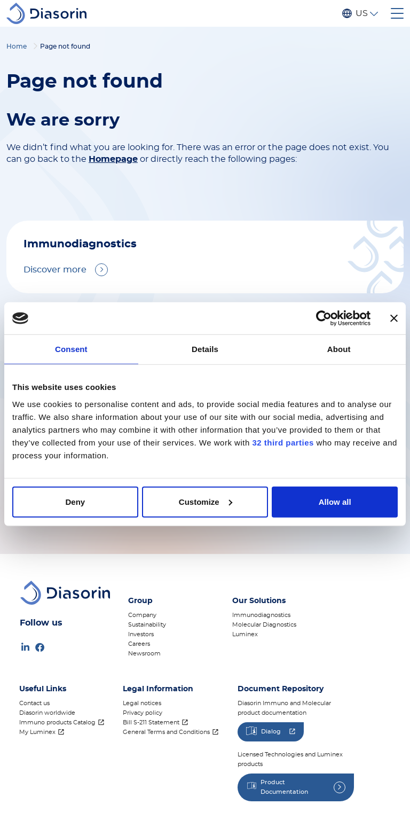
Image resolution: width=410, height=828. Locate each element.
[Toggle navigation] (397, 13)
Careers (139, 644)
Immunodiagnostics (261, 615)
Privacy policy (142, 713)
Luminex (245, 634)
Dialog (271, 732)
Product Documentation (284, 787)
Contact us (34, 703)
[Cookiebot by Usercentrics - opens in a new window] (323, 318)
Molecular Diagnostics (264, 625)
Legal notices (142, 703)
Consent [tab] (71, 349)
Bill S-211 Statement (151, 722)
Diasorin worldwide (47, 713)
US (361, 13)
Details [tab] (205, 349)
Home (16, 46)
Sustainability (147, 625)
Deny (75, 501)
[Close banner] (394, 318)
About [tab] (339, 349)
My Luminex (37, 732)
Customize (205, 501)
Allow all (335, 501)
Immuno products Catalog (57, 722)
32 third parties (283, 442)
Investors (141, 634)
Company (142, 615)
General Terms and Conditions (166, 732)
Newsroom (144, 654)
